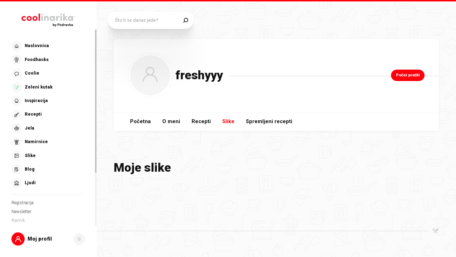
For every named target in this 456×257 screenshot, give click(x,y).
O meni (171, 122)
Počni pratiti (408, 75)
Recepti (201, 122)
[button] (48, 239)
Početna (140, 122)
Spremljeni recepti (269, 122)
